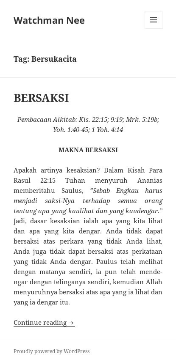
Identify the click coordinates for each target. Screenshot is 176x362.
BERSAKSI (41, 97)
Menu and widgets (153, 28)
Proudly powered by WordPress (51, 351)
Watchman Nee (49, 20)
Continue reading (44, 322)
